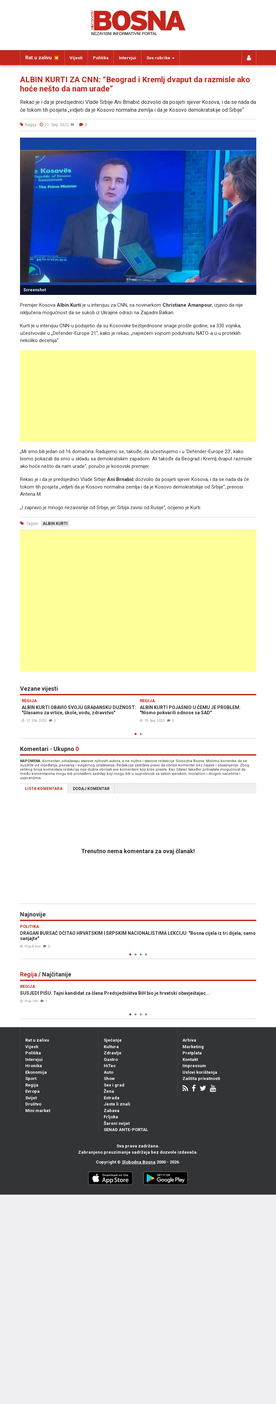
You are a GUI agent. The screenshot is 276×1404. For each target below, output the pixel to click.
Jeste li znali (117, 1104)
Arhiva (189, 1040)
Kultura (111, 1046)
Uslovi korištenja (199, 1072)
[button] (250, 143)
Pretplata (192, 1052)
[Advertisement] (138, 396)
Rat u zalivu (37, 1040)
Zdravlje (112, 1052)
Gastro (111, 1059)
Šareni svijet (117, 1123)
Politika (101, 57)
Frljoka (111, 1116)
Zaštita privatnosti (201, 1078)
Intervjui (127, 57)
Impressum (194, 1065)
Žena (109, 1091)
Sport (30, 1078)
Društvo (33, 1104)
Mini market (37, 1110)
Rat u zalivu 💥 (42, 58)
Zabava (111, 1110)
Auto (108, 1072)
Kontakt (190, 1059)
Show (109, 1078)
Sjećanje (113, 1040)
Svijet (31, 1097)
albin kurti (55, 523)
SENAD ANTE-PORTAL (126, 1129)
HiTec (110, 1065)
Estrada (111, 1097)
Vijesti (76, 57)
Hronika (33, 1065)
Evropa (32, 1091)
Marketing (193, 1046)
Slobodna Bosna (139, 1162)
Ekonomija (36, 1072)
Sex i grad (114, 1085)
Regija (31, 1085)
